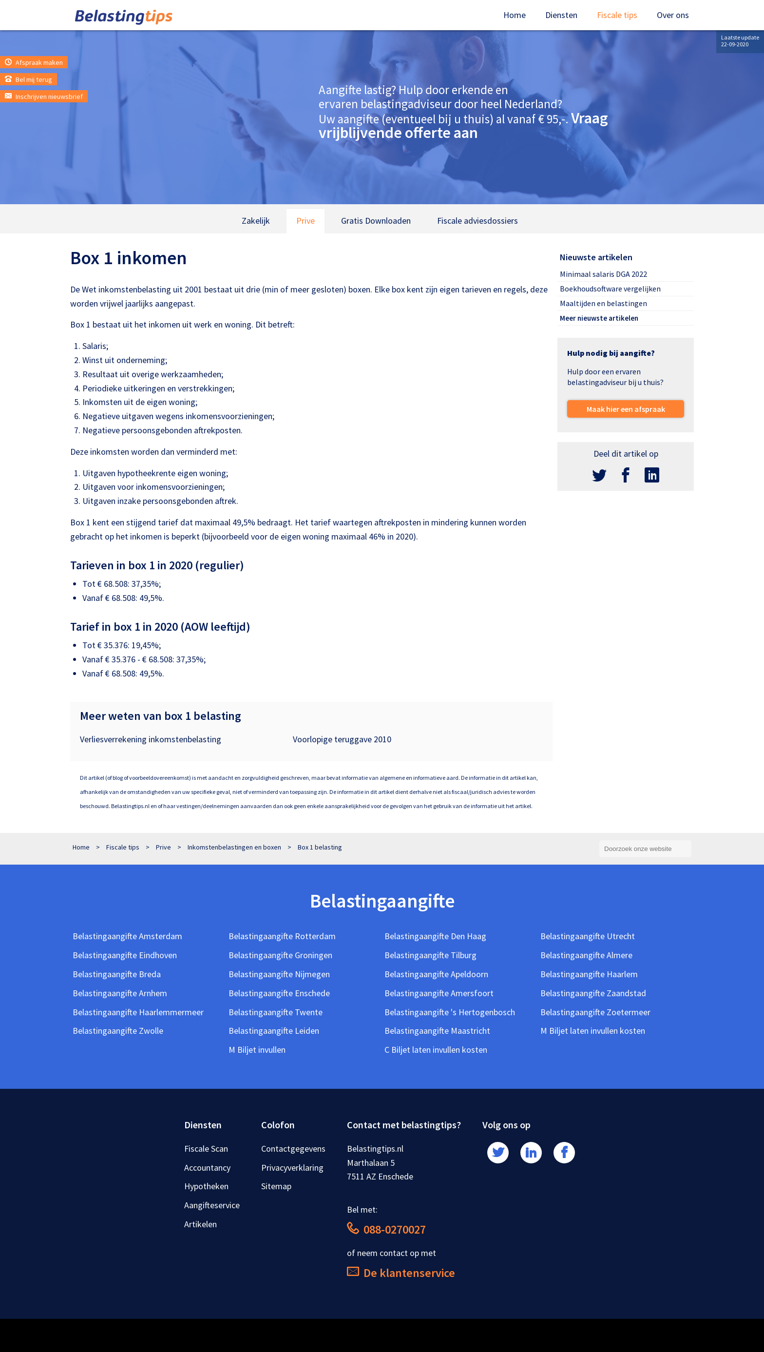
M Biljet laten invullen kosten (592, 1030)
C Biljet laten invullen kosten (435, 1049)
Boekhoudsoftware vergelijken (610, 288)
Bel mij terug (28, 79)
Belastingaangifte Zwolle (118, 1030)
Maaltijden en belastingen (603, 303)
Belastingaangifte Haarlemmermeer (138, 1012)
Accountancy (207, 1167)
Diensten (561, 14)
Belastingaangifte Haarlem (589, 974)
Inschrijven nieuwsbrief (44, 96)
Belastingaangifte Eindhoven (125, 955)
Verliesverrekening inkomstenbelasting (150, 739)
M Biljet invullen (257, 1049)
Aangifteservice (212, 1205)
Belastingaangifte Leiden (274, 1030)
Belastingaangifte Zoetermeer (595, 1012)
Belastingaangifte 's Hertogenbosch (449, 1012)
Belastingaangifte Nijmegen (279, 974)
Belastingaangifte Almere (586, 955)
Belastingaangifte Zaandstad (593, 993)
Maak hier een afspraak (626, 409)
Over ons (673, 14)
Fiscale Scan (206, 1148)
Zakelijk (256, 220)
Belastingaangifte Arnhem (120, 993)
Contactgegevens (293, 1148)
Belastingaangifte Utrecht (587, 936)
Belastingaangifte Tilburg (430, 955)
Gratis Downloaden (376, 220)
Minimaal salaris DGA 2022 (603, 274)
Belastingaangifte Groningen (280, 955)
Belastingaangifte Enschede (279, 993)
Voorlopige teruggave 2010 (342, 739)
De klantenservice (401, 1272)
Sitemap (276, 1186)
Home (514, 14)
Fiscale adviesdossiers (477, 220)
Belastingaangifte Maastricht (437, 1030)
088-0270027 (386, 1229)
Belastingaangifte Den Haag (435, 936)
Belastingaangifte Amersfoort (439, 993)
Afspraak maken (34, 62)
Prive (305, 220)
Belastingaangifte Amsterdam (127, 936)
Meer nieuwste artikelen (599, 318)
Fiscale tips (617, 14)
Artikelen (200, 1224)
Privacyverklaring (292, 1167)
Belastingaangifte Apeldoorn (436, 974)
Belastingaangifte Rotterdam (282, 936)
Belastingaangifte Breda (117, 974)
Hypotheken (206, 1186)
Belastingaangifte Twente (276, 1012)
